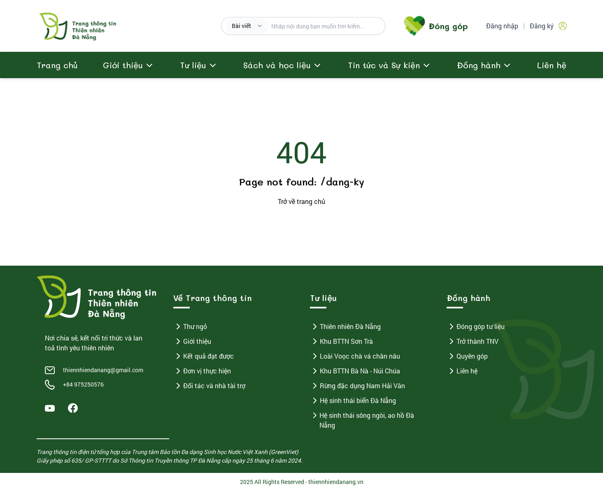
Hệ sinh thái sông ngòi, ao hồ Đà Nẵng (362, 419)
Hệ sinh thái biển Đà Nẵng (353, 400)
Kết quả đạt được (203, 356)
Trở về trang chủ (301, 201)
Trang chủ (57, 65)
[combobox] (247, 26)
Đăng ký (542, 25)
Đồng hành (479, 65)
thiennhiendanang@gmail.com (103, 370)
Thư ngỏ (190, 326)
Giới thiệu (192, 341)
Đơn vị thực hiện (202, 371)
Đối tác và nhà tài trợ (209, 386)
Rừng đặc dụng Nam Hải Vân (357, 386)
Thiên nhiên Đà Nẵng (345, 326)
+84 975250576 (83, 384)
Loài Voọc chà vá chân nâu (355, 356)
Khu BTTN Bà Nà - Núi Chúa (355, 371)
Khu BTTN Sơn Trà (341, 341)
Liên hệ (551, 65)
